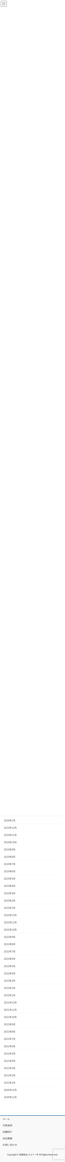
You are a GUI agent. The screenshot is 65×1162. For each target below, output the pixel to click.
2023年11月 (10, 835)
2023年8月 (9, 856)
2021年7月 (9, 1039)
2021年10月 (10, 1017)
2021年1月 (9, 1082)
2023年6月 (9, 871)
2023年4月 (9, 886)
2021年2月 (9, 1075)
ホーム (6, 1119)
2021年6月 (9, 1046)
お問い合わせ (10, 1144)
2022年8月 (9, 944)
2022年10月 (10, 929)
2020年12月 (10, 1090)
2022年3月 (9, 980)
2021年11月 (10, 1009)
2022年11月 (10, 922)
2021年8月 (9, 1031)
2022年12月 (10, 915)
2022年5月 (9, 966)
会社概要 (7, 1138)
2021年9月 (9, 1024)
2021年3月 (9, 1068)
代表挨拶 (7, 1125)
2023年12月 (10, 827)
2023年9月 (9, 849)
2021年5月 (9, 1053)
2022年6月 (9, 958)
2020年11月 (10, 1097)
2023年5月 (9, 878)
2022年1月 (9, 995)
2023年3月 (9, 893)
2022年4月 (9, 973)
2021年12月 (10, 1002)
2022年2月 (9, 988)
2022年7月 (9, 951)
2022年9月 (9, 937)
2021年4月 (9, 1060)
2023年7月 (9, 864)
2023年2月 (9, 900)
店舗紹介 (7, 1131)
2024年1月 (9, 820)
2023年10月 (10, 842)
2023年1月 (9, 907)
